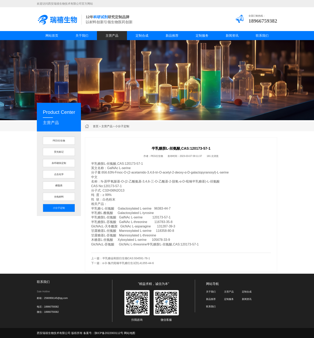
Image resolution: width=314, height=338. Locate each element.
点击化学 (59, 174)
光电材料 (59, 196)
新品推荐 (172, 35)
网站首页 (51, 35)
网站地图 (129, 333)
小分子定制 (122, 126)
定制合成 (142, 35)
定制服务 (202, 35)
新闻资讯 (232, 35)
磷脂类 (58, 185)
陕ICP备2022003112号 (109, 333)
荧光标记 (59, 151)
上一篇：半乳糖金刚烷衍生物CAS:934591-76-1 (120, 258)
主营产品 (112, 35)
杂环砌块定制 (59, 163)
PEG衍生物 (59, 140)
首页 (96, 126)
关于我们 (81, 35)
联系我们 (262, 35)
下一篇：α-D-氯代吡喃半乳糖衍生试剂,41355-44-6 (122, 263)
